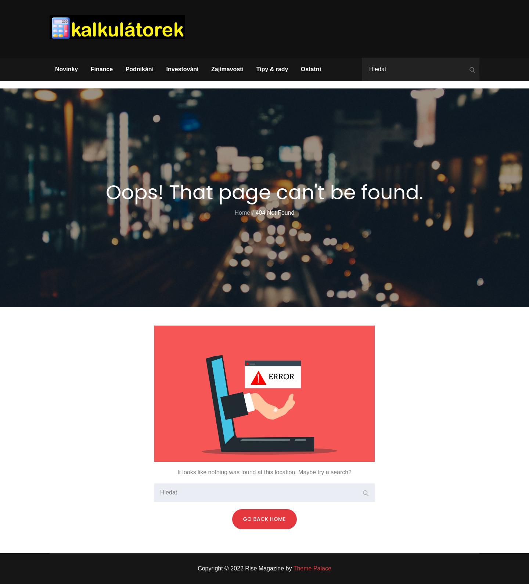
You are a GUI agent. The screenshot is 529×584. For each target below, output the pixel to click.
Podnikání (140, 69)
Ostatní (311, 69)
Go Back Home (264, 519)
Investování (182, 69)
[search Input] (420, 69)
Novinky (66, 69)
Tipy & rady (272, 69)
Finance (102, 69)
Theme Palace (312, 568)
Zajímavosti (227, 69)
